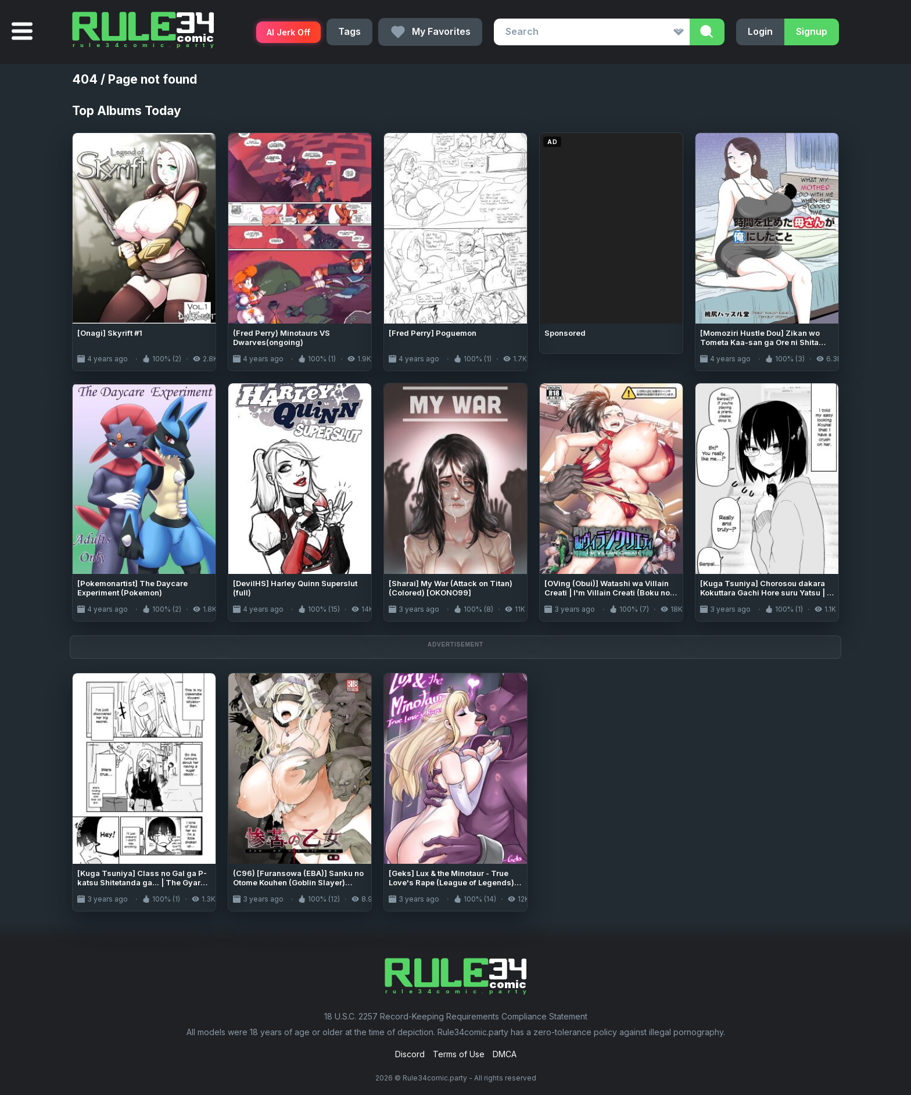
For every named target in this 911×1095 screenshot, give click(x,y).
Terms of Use (459, 1054)
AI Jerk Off (288, 32)
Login (760, 31)
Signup (811, 31)
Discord (410, 1054)
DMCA (505, 1054)
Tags (349, 31)
